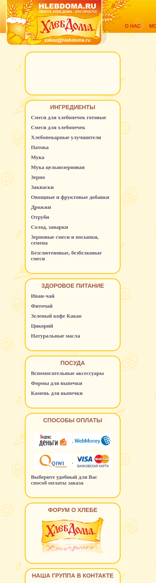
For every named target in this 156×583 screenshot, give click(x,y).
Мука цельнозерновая (58, 167)
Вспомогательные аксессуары (67, 373)
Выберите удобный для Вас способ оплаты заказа (64, 480)
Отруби (40, 217)
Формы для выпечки (56, 383)
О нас (133, 26)
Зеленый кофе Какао (56, 316)
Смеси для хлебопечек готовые (68, 117)
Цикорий (42, 326)
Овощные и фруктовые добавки (70, 197)
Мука (37, 157)
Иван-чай (42, 296)
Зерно (38, 177)
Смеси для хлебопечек (58, 127)
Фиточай (41, 306)
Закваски (42, 187)
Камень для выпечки (57, 393)
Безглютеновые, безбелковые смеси (66, 256)
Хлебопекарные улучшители (66, 137)
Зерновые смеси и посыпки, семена (65, 240)
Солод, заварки (49, 227)
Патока (40, 147)
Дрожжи (41, 207)
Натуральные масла (55, 336)
